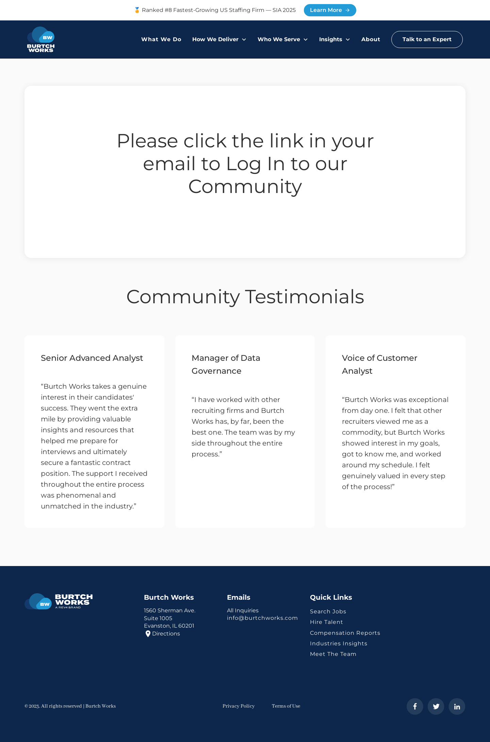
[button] (219, 39)
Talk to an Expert (427, 39)
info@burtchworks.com (262, 618)
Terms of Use (286, 706)
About (370, 39)
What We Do (161, 39)
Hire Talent (326, 622)
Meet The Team (333, 654)
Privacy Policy (239, 706)
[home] (40, 39)
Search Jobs (328, 611)
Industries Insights (339, 643)
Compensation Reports (345, 633)
